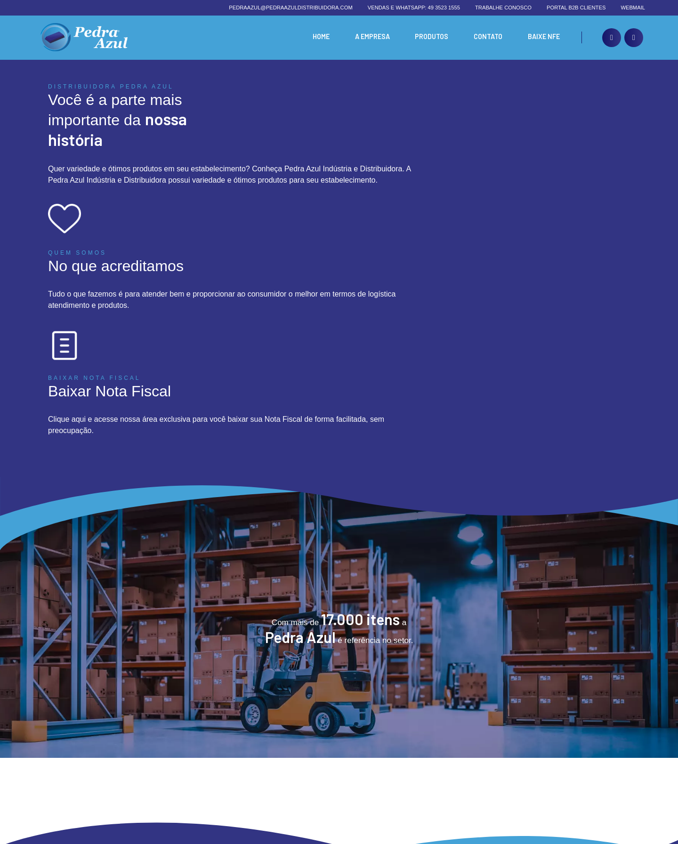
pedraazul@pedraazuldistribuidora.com (291, 7)
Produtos (429, 37)
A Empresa (368, 37)
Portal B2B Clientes (576, 7)
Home (315, 37)
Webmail (633, 7)
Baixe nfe (543, 37)
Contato (486, 37)
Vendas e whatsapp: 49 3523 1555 (414, 7)
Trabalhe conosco (503, 7)
